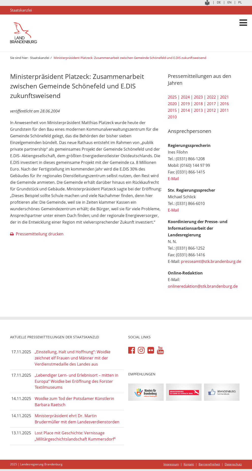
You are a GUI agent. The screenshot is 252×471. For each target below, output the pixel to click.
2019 (185, 103)
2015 (172, 110)
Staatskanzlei (39, 58)
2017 (211, 103)
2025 (172, 97)
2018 (198, 103)
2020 (172, 103)
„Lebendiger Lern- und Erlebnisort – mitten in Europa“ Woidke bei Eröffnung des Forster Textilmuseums (76, 381)
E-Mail (173, 178)
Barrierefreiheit (209, 464)
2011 (224, 110)
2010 (172, 117)
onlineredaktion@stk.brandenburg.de (203, 286)
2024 (185, 97)
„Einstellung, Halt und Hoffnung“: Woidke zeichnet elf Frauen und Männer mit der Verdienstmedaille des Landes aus (72, 358)
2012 (211, 110)
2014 (185, 110)
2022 (211, 97)
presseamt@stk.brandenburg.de (211, 261)
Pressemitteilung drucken (39, 234)
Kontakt (189, 464)
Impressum (171, 464)
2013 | (200, 110)
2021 (224, 97)
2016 (224, 103)
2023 (198, 97)
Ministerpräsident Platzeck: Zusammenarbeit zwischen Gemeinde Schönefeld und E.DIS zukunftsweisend (130, 58)
